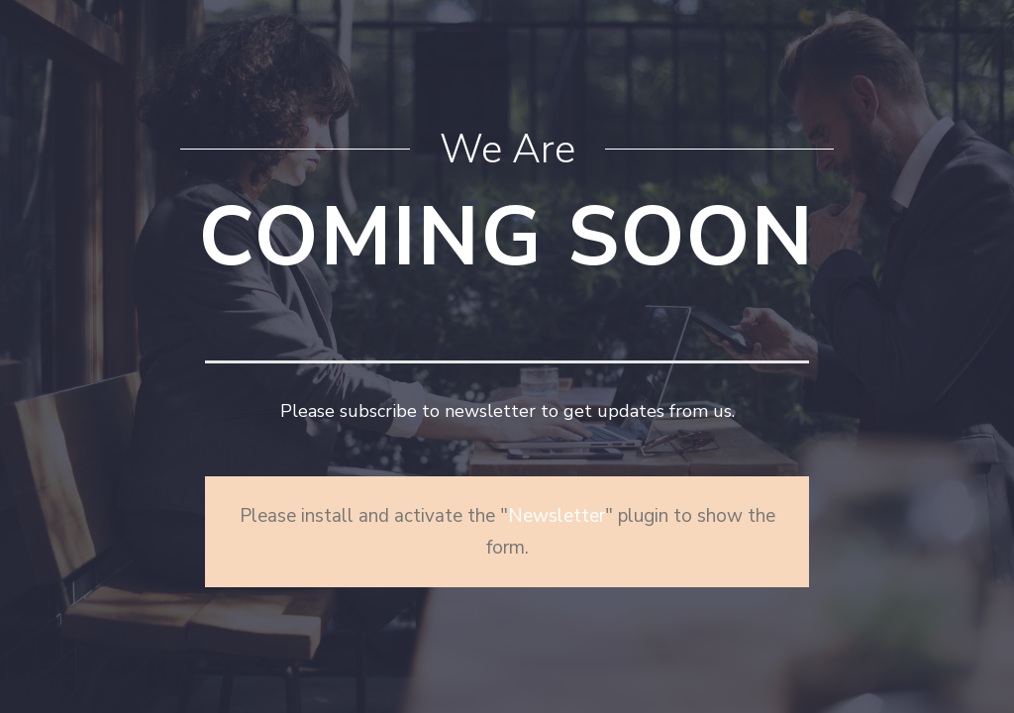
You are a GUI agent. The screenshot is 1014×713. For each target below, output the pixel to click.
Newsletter (556, 516)
